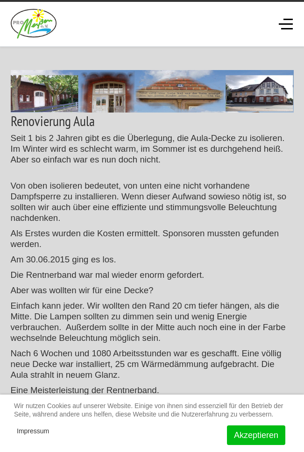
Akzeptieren (256, 435)
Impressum (33, 431)
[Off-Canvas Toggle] (286, 24)
